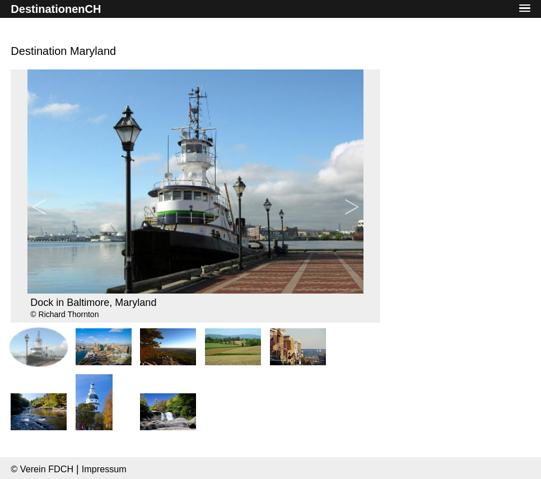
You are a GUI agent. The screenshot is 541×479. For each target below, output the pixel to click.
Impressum (104, 469)
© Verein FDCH (42, 469)
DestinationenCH (56, 9)
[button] (524, 9)
